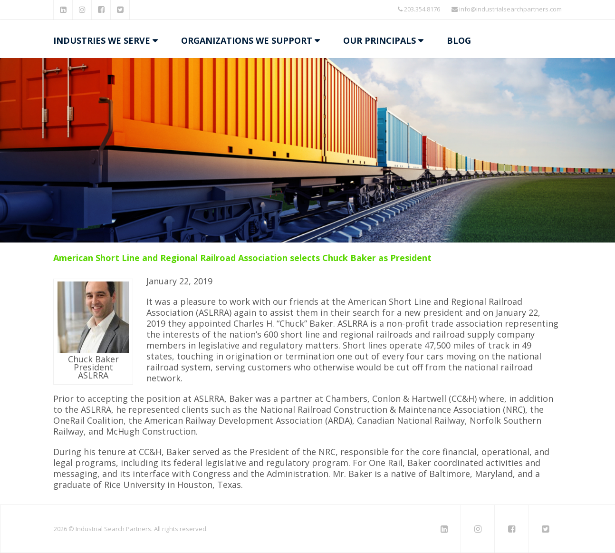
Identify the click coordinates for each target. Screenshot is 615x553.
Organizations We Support (246, 40)
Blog (459, 40)
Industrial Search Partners (113, 528)
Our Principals (379, 40)
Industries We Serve (101, 40)
